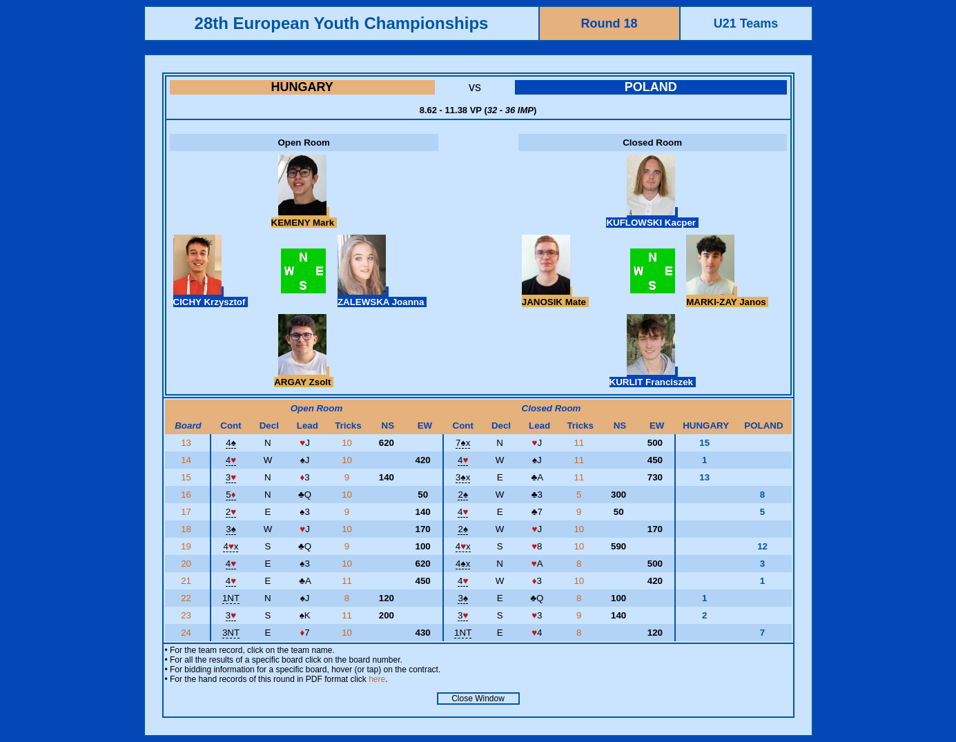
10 (348, 443)
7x (463, 443)
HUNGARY (302, 87)
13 (187, 443)
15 (187, 477)
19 (187, 546)
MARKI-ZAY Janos (727, 296)
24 (187, 632)
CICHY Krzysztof (210, 296)
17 (187, 512)
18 (187, 529)
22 (187, 598)
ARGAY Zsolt (303, 377)
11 (580, 443)
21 (187, 581)
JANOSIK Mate (555, 296)
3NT (231, 632)
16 (187, 494)
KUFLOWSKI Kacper (652, 217)
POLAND (651, 87)
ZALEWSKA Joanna (382, 296)
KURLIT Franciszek (652, 377)
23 (187, 615)
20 (187, 563)
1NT (231, 598)
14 (187, 460)
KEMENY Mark (304, 217)
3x (463, 477)
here (377, 679)
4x (230, 546)
